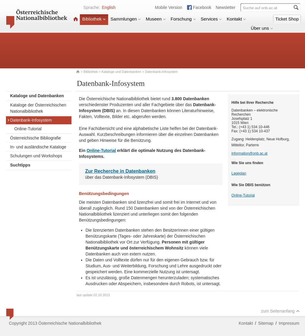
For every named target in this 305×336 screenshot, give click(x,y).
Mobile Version (168, 7)
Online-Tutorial (27, 128)
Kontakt (236, 18)
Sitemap (265, 323)
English (109, 7)
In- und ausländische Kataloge (38, 147)
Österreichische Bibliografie (35, 138)
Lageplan (238, 173)
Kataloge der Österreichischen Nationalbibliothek (38, 108)
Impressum (289, 323)
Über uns (262, 28)
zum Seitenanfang (280, 311)
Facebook (202, 7)
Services (211, 18)
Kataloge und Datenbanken (121, 71)
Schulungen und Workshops (36, 155)
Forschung (183, 18)
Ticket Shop (287, 18)
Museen (156, 18)
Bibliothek (94, 18)
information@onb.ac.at (249, 153)
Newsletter (225, 7)
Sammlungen (126, 18)
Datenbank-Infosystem (29, 120)
